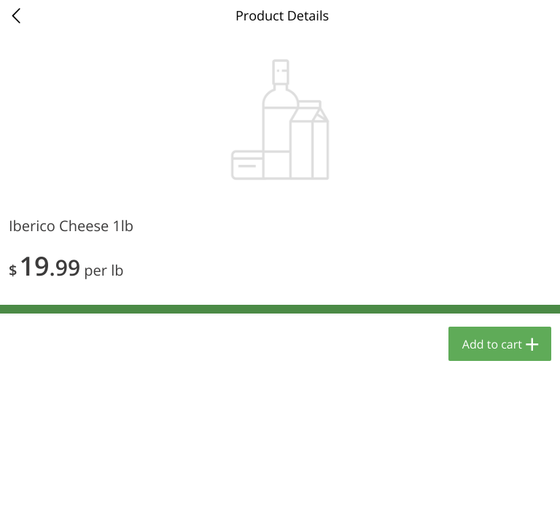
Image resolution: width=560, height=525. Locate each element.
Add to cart (492, 344)
